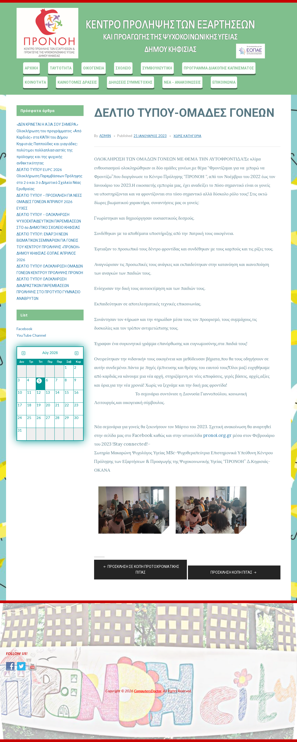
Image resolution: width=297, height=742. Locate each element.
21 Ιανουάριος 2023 (150, 136)
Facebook (24, 328)
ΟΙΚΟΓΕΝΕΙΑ (93, 68)
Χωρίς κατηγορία (187, 136)
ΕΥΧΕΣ (22, 208)
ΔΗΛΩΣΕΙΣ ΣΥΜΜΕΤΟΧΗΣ (130, 82)
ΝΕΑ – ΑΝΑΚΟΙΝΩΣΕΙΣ (182, 82)
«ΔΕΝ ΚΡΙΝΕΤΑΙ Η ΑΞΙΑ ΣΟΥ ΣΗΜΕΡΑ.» (47, 124)
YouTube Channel (31, 335)
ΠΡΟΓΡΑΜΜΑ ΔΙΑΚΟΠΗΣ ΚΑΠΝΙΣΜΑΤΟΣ (219, 68)
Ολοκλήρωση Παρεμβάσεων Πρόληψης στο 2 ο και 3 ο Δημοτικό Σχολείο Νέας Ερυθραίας (50, 182)
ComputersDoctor (147, 691)
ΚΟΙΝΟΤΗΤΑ (35, 82)
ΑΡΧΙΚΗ (31, 68)
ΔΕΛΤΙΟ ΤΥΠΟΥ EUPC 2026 (39, 169)
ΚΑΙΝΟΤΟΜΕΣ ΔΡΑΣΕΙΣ (77, 82)
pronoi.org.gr (217, 435)
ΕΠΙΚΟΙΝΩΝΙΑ (223, 82)
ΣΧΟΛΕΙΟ (123, 68)
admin (105, 136)
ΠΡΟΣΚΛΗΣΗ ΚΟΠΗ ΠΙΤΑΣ (234, 572)
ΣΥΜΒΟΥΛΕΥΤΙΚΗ (157, 68)
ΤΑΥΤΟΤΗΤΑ (60, 68)
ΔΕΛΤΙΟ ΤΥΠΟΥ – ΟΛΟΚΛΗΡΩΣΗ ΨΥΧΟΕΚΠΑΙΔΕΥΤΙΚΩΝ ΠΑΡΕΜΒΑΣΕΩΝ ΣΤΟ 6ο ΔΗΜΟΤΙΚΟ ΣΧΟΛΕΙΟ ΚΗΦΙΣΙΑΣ (49, 221)
